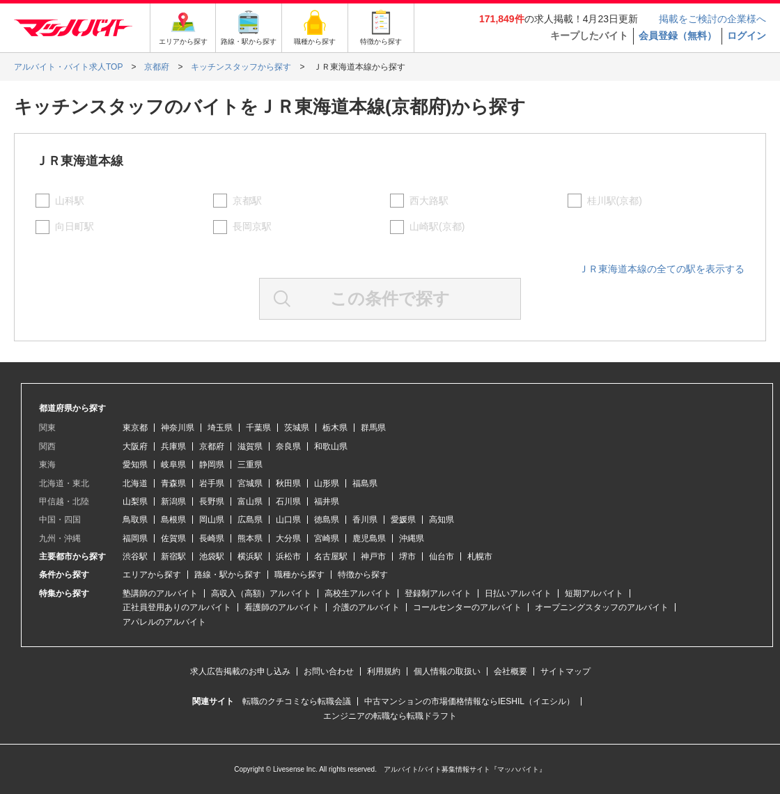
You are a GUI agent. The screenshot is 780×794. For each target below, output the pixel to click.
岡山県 (211, 519)
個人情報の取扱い (447, 671)
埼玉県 (220, 428)
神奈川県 (177, 428)
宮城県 (250, 483)
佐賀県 (173, 538)
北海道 (135, 483)
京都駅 (247, 200)
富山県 (250, 501)
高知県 (441, 519)
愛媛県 (403, 519)
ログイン (746, 35)
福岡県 (135, 538)
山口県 (288, 519)
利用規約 (383, 671)
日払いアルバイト (518, 593)
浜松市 (288, 556)
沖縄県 (411, 538)
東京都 (135, 428)
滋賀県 (250, 446)
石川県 (288, 501)
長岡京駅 (252, 226)
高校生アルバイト (358, 593)
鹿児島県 (369, 538)
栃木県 (335, 428)
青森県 (173, 483)
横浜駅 (250, 556)
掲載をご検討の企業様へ (712, 18)
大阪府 (135, 446)
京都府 (211, 446)
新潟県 (173, 501)
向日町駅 (74, 226)
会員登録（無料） (678, 35)
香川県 (364, 519)
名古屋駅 (331, 556)
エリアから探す (152, 574)
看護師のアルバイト (282, 607)
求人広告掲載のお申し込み (240, 671)
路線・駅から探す (227, 574)
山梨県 (135, 501)
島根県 (173, 519)
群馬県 (373, 428)
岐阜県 (173, 464)
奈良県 (288, 446)
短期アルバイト (594, 593)
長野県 (211, 501)
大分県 (288, 538)
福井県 (326, 501)
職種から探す (299, 574)
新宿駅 (173, 556)
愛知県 (135, 464)
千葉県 (258, 428)
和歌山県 (331, 446)
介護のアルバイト (366, 607)
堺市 (407, 556)
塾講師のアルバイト (160, 593)
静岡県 (211, 464)
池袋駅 (211, 556)
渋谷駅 (135, 556)
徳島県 (326, 519)
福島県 (364, 483)
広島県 (250, 519)
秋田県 (288, 483)
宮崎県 (326, 538)
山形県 (326, 483)
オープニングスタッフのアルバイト (602, 607)
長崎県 (211, 538)
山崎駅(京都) (437, 226)
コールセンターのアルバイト (467, 607)
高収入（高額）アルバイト (261, 593)
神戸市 (373, 556)
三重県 (250, 464)
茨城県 (296, 428)
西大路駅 (429, 200)
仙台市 (441, 556)
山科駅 (69, 200)
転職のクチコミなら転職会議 (296, 701)
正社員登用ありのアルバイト (177, 607)
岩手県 (211, 483)
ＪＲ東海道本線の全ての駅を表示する (661, 268)
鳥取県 (135, 519)
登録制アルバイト (438, 593)
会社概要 (510, 671)
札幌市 (479, 556)
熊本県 (250, 538)
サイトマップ (565, 671)
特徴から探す (363, 574)
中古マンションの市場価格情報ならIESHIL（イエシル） (469, 701)
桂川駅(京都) (614, 200)
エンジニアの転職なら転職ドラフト (390, 716)
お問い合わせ (329, 671)
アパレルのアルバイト (164, 622)
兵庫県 (173, 446)
